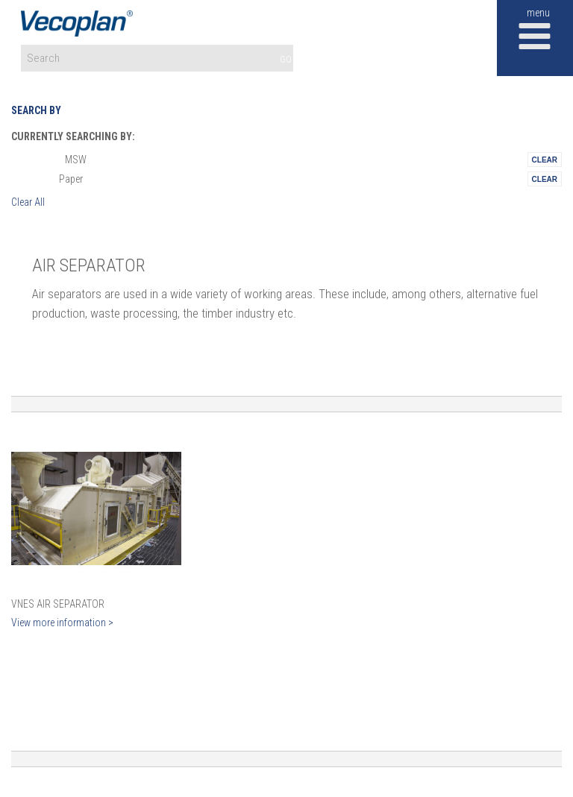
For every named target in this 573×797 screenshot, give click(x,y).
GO (286, 59)
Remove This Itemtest (544, 159)
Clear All (28, 202)
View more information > (62, 623)
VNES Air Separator (57, 604)
